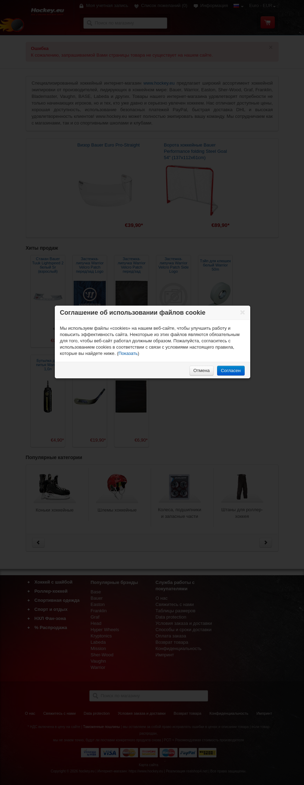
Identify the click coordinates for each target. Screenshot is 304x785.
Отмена (201, 370)
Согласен (231, 370)
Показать (128, 353)
